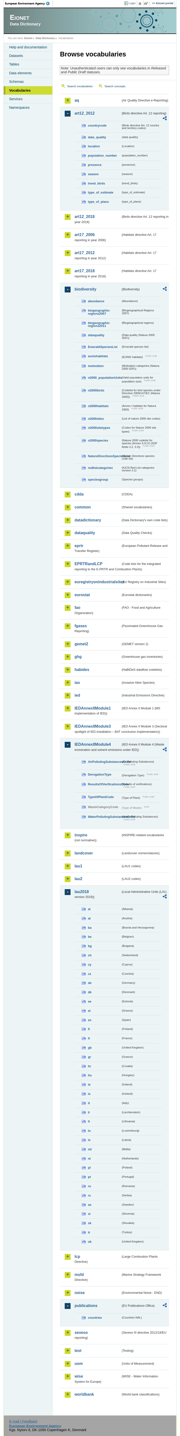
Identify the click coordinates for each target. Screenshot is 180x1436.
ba (89, 927)
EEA (29, 3)
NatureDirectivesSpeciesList (104, 456)
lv (89, 1140)
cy (89, 964)
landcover (83, 853)
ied (77, 695)
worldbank (84, 1394)
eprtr (78, 546)
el (89, 1011)
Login (132, 3)
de (89, 983)
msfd (79, 1275)
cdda (78, 494)
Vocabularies (20, 90)
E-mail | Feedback (23, 1421)
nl (89, 1158)
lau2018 (81, 892)
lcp (77, 1256)
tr (89, 1232)
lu (89, 1131)
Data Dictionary (45, 38)
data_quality (97, 137)
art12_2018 (84, 217)
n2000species (98, 440)
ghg (77, 657)
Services (15, 99)
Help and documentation (28, 47)
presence (94, 165)
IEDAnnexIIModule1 (92, 708)
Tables (14, 64)
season (93, 174)
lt (89, 1121)
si (89, 1214)
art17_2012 (84, 253)
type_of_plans (98, 202)
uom (78, 1363)
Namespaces (19, 107)
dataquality (96, 335)
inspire (80, 835)
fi (89, 1029)
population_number (102, 155)
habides (81, 670)
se (89, 1205)
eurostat (82, 595)
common (82, 507)
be (89, 937)
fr (89, 1038)
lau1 (78, 866)
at (89, 918)
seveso (81, 1332)
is (89, 1094)
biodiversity (85, 289)
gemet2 (81, 644)
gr (89, 1057)
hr (89, 1066)
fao (77, 607)
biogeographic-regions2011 (99, 324)
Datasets (16, 56)
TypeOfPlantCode (101, 797)
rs (89, 1195)
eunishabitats (98, 356)
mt (90, 1149)
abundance (96, 301)
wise (78, 1376)
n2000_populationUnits (104, 377)
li (89, 1112)
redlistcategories (100, 468)
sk (89, 1223)
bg (90, 946)
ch (89, 955)
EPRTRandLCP (88, 564)
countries (95, 1317)
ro (89, 1186)
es (89, 1020)
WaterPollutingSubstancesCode (104, 817)
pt (89, 1177)
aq (76, 100)
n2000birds (96, 390)
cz (89, 974)
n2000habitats (98, 406)
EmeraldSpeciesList (102, 347)
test (77, 1351)
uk (89, 1241)
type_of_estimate (100, 192)
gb (90, 1047)
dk (89, 992)
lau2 (78, 879)
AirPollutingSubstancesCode (104, 762)
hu (90, 1075)
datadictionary (87, 520)
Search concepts (115, 86)
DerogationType (99, 774)
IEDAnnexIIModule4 (92, 744)
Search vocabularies (79, 86)
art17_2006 (84, 235)
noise (79, 1293)
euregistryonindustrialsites (97, 582)
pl (89, 1167)
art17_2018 (84, 271)
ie (89, 1084)
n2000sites (96, 419)
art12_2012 (84, 113)
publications (85, 1306)
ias (77, 682)
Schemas (16, 82)
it (89, 1103)
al (89, 909)
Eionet (28, 38)
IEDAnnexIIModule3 (92, 726)
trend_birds (96, 183)
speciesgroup (98, 479)
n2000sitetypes (99, 428)
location (94, 146)
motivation (96, 366)
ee (89, 1001)
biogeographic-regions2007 (99, 312)
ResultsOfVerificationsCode (104, 784)
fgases (80, 626)
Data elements (20, 73)
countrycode (97, 125)
